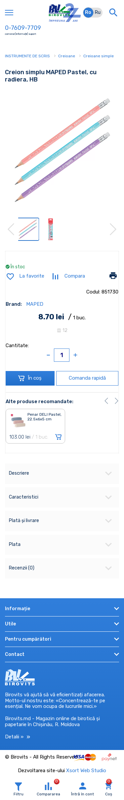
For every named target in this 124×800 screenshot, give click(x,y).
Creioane (66, 56)
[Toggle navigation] (9, 13)
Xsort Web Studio (86, 770)
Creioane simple (98, 56)
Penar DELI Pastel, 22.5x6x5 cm (44, 416)
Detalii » (17, 737)
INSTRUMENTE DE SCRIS (27, 56)
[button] (106, 401)
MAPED (34, 304)
